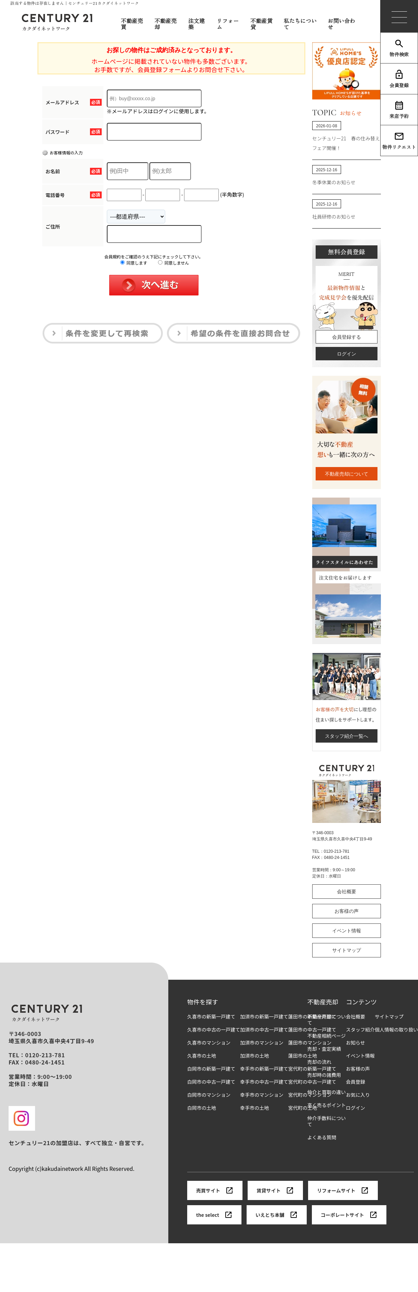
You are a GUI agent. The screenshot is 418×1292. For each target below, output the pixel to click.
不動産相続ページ (326, 1036)
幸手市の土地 (254, 1108)
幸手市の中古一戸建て (264, 1082)
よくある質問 (321, 1137)
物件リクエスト (399, 140)
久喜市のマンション (208, 1042)
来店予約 (399, 109)
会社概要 (346, 891)
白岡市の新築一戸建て (211, 1069)
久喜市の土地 (201, 1055)
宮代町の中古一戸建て (312, 1082)
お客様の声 (347, 911)
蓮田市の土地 (302, 1055)
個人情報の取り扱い (396, 1029)
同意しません (173, 263)
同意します (133, 263)
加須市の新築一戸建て (264, 1016)
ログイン (346, 354)
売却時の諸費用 (324, 1075)
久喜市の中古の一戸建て (213, 1029)
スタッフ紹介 (360, 1029)
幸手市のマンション (261, 1095)
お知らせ (355, 1042)
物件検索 (399, 48)
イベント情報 (346, 930)
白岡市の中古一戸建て (211, 1082)
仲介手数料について (326, 1121)
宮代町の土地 (302, 1108)
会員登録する (346, 337)
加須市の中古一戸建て (264, 1029)
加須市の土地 (254, 1055)
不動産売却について (346, 474)
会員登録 (399, 79)
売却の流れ (319, 1062)
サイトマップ (346, 950)
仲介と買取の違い (326, 1092)
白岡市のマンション (208, 1095)
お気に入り (358, 1095)
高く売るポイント (326, 1105)
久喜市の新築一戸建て (211, 1016)
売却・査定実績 (324, 1049)
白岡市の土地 (201, 1108)
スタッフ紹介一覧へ (346, 736)
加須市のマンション (261, 1042)
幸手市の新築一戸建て (264, 1069)
